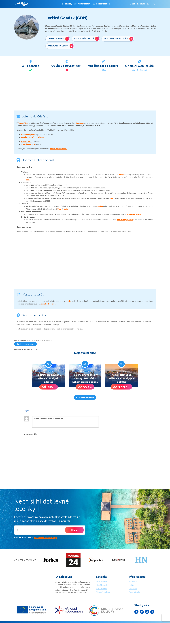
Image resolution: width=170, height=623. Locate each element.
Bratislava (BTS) (28, 134)
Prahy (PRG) (23, 123)
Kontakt (141, 3)
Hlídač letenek (101, 3)
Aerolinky (132, 581)
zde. (28, 180)
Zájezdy (67, 3)
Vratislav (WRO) (28, 144)
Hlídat (74, 530)
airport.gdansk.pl (139, 70)
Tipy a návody (134, 592)
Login (26, 410)
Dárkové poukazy (103, 592)
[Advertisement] (85, 93)
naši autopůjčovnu (125, 219)
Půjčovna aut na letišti (118, 39)
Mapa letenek (101, 588)
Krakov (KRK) (26, 141)
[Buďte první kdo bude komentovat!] (65, 422)
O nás (132, 3)
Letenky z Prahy (58, 39)
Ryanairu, (80, 123)
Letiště (131, 585)
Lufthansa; (40, 137)
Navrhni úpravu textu (25, 344)
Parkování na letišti (61, 46)
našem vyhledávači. (58, 148)
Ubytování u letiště (86, 39)
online (121, 174)
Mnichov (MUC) (27, 137)
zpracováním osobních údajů (45, 537)
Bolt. (66, 209)
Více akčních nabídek (85, 397)
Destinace (133, 588)
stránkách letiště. (134, 214)
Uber (59, 209)
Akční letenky (82, 3)
